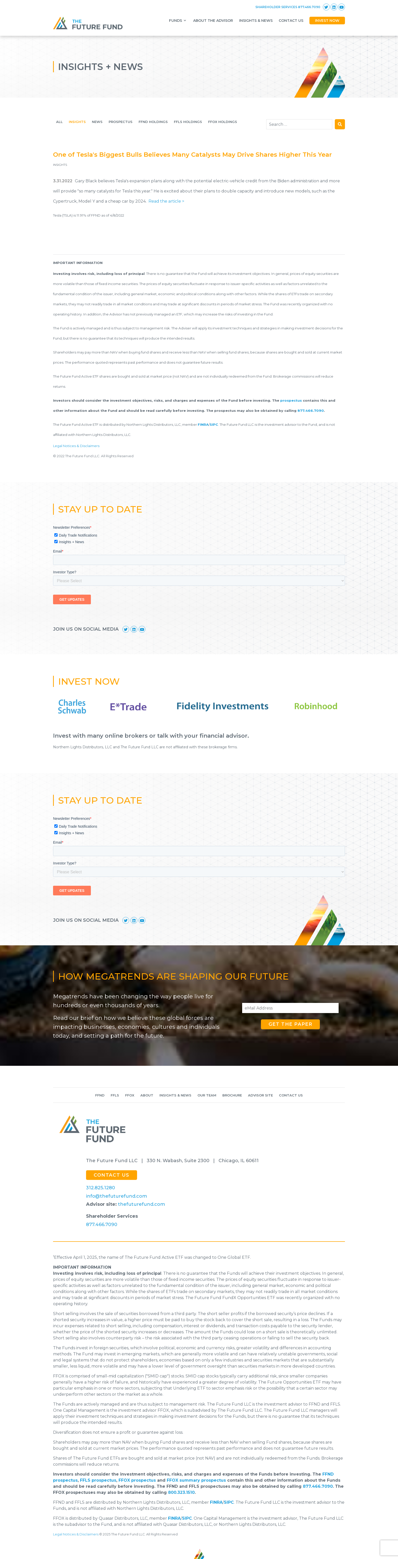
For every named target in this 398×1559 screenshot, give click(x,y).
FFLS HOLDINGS (188, 122)
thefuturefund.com (141, 1204)
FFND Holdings (153, 122)
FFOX (129, 1095)
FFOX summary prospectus (196, 1480)
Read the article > (166, 201)
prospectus (291, 400)
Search (340, 124)
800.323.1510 (181, 1492)
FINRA (203, 424)
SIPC (214, 424)
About (146, 1095)
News (97, 122)
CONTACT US (111, 1175)
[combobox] (299, 124)
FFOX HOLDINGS (222, 122)
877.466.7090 (310, 411)
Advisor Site (260, 1095)
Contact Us (291, 1095)
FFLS (115, 1095)
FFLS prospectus (98, 1480)
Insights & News (175, 1095)
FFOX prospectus (137, 1480)
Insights (77, 122)
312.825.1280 (100, 1188)
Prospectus (120, 122)
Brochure (232, 1095)
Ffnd (100, 1095)
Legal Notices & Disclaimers (76, 446)
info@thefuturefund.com (116, 1196)
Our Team (206, 1095)
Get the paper (290, 1024)
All (59, 122)
